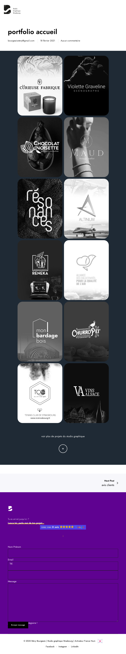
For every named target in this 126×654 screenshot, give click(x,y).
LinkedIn (75, 646)
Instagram (63, 646)
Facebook (50, 646)
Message (63, 601)
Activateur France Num (89, 640)
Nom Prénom (14, 546)
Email (10, 559)
